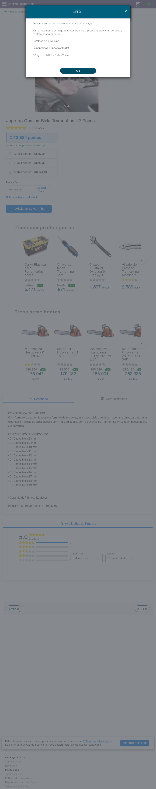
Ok (78, 70)
